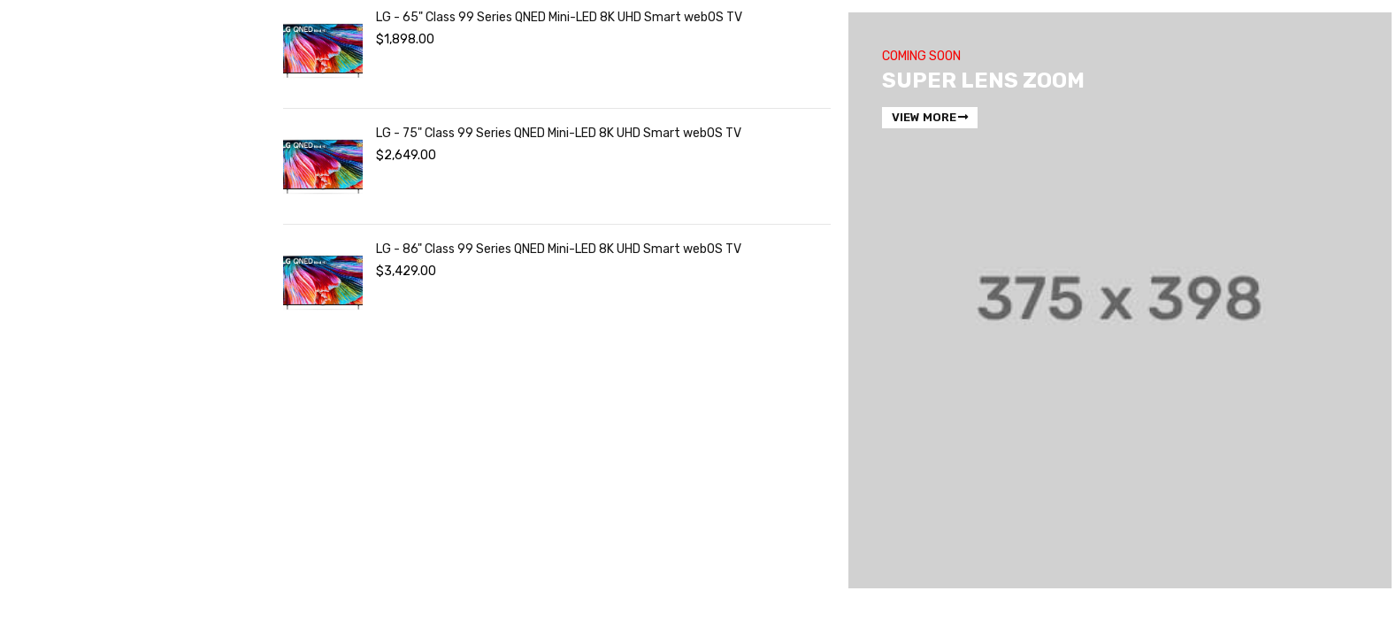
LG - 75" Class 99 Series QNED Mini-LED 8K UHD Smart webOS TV (558, 133)
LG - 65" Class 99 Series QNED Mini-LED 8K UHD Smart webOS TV (559, 17)
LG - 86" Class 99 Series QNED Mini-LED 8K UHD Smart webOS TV (558, 249)
